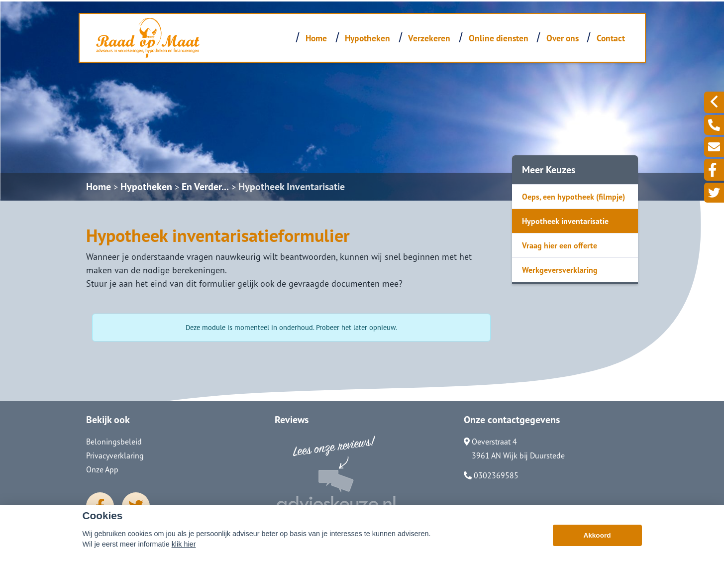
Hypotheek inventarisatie (565, 221)
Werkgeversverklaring (560, 270)
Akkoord (597, 535)
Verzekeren (429, 38)
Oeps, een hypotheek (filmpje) (573, 197)
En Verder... (205, 186)
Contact (611, 38)
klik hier (184, 544)
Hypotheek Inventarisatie (291, 186)
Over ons (562, 38)
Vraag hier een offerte (559, 245)
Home (316, 38)
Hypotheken (367, 38)
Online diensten (498, 38)
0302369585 (491, 475)
